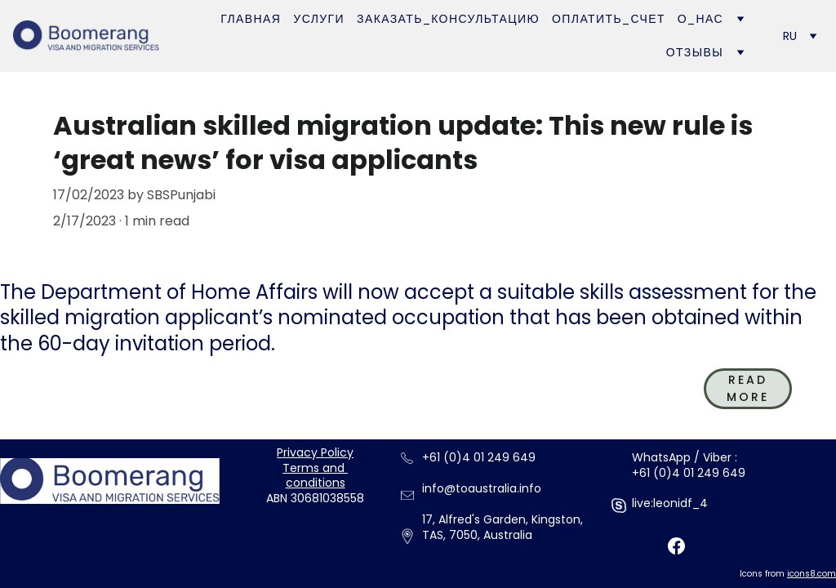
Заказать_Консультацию (448, 19)
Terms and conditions (315, 476)
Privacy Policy (315, 452)
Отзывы (694, 52)
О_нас (700, 19)
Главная (250, 19)
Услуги (319, 19)
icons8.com (811, 574)
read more (748, 388)
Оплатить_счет (608, 19)
